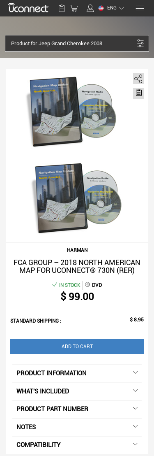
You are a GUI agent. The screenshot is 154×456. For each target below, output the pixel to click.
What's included (77, 391)
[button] (72, 43)
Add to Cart (77, 346)
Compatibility (77, 445)
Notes (77, 427)
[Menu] (139, 8)
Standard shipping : (35, 321)
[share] (137, 77)
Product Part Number (77, 409)
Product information (77, 373)
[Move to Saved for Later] (138, 92)
